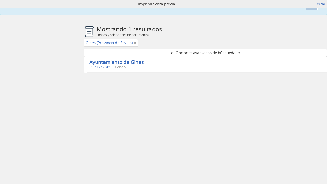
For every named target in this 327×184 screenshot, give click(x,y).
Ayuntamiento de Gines (116, 62)
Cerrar (319, 3)
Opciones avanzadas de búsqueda (205, 52)
